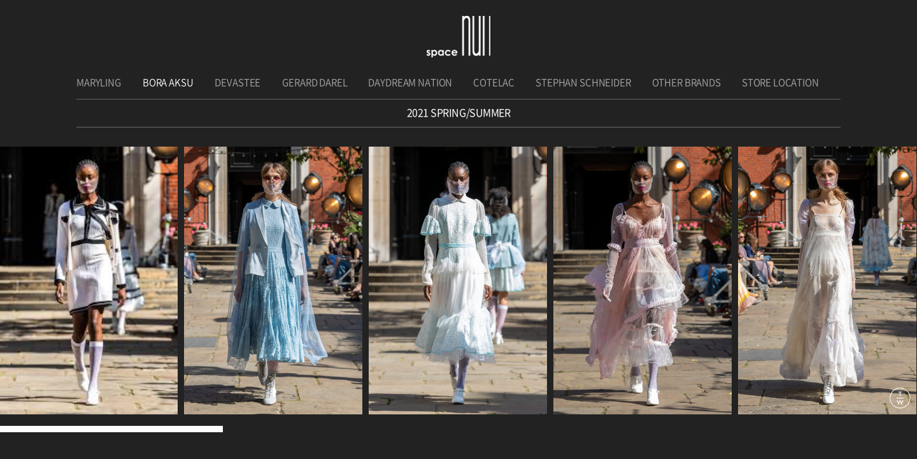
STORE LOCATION (780, 82)
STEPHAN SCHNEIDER (583, 82)
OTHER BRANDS (686, 82)
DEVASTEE (237, 82)
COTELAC (494, 82)
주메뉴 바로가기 (0, 0)
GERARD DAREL (314, 82)
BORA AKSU (168, 82)
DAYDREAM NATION (410, 82)
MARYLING (98, 82)
